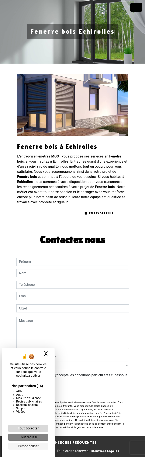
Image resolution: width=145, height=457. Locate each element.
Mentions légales (104, 451)
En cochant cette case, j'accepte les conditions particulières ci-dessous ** (74, 377)
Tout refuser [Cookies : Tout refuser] (28, 437)
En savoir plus (98, 213)
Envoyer (72, 392)
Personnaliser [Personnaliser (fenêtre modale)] (28, 446)
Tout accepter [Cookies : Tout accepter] (28, 428)
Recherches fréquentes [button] (72, 442)
